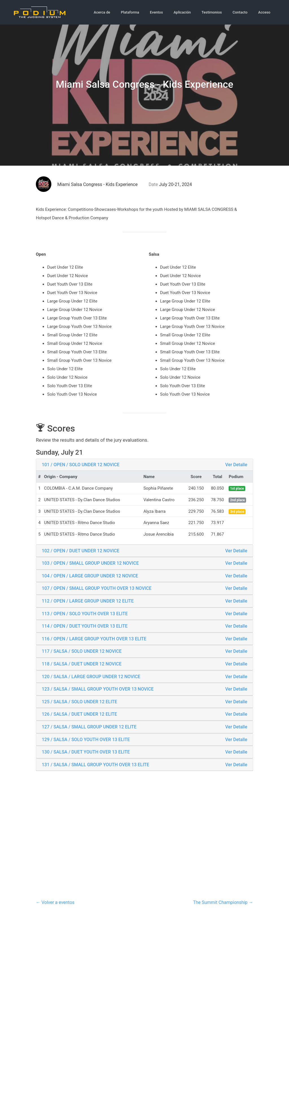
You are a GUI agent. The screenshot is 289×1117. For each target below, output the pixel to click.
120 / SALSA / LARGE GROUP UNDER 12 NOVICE (91, 675)
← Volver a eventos (55, 901)
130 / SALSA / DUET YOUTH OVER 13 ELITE (86, 751)
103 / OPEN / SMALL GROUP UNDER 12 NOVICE (90, 562)
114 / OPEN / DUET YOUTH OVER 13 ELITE (85, 625)
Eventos (156, 12)
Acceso (264, 12)
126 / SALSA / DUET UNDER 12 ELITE (79, 713)
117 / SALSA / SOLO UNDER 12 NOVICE (82, 650)
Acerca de (102, 12)
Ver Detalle (236, 463)
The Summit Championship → (223, 901)
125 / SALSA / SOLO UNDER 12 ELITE (79, 700)
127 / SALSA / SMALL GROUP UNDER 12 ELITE (89, 725)
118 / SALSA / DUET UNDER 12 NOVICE (81, 663)
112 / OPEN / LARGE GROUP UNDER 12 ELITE (88, 600)
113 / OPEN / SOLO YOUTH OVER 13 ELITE (85, 612)
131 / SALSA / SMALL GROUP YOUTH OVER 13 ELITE (95, 763)
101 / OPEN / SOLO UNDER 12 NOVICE (80, 463)
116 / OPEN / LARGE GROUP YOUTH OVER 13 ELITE (94, 637)
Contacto (240, 12)
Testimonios (212, 12)
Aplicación (182, 12)
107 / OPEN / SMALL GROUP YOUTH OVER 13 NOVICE (97, 587)
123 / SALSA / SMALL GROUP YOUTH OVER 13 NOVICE (98, 688)
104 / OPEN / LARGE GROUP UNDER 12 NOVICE (90, 574)
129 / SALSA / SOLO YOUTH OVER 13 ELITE (86, 738)
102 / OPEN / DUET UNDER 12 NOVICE (80, 549)
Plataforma (130, 12)
